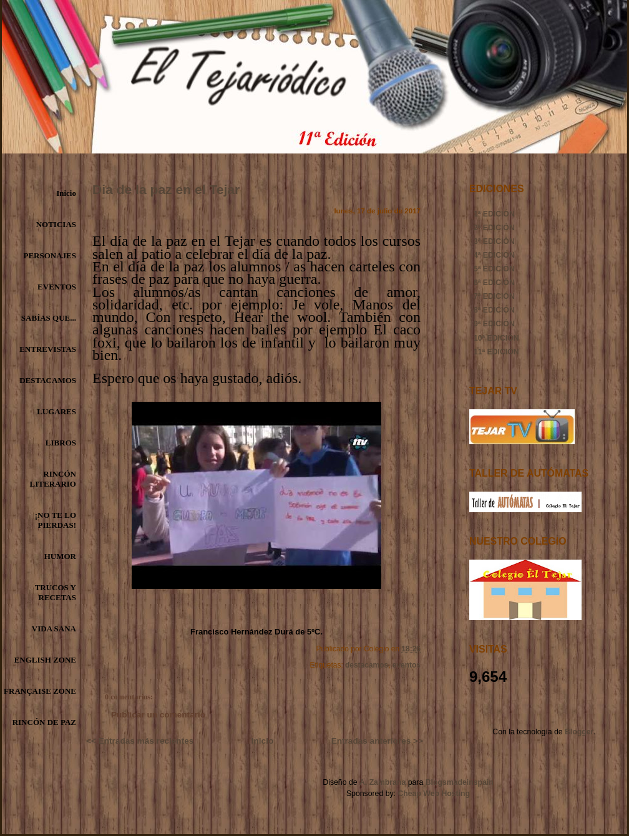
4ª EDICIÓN (494, 255)
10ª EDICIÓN (496, 338)
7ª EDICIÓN (494, 296)
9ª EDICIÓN (494, 323)
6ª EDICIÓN (494, 282)
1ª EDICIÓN (494, 214)
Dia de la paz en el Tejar (166, 189)
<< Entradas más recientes (139, 741)
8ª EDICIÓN (494, 310)
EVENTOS (56, 286)
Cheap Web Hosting (433, 793)
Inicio (66, 193)
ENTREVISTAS (47, 349)
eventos (407, 665)
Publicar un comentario (158, 714)
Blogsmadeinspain (458, 782)
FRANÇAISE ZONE (40, 691)
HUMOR (60, 556)
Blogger (579, 731)
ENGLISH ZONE (45, 659)
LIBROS (61, 442)
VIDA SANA (54, 628)
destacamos (366, 665)
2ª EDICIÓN (494, 227)
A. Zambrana (382, 782)
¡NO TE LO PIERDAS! (55, 520)
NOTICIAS (56, 224)
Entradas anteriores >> (377, 741)
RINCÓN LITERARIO (53, 478)
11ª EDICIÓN (496, 352)
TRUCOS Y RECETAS (55, 592)
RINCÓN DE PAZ (44, 722)
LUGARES (56, 411)
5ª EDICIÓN (494, 269)
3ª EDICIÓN (494, 241)
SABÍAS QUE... (48, 318)
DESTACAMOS (47, 380)
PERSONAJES (49, 255)
